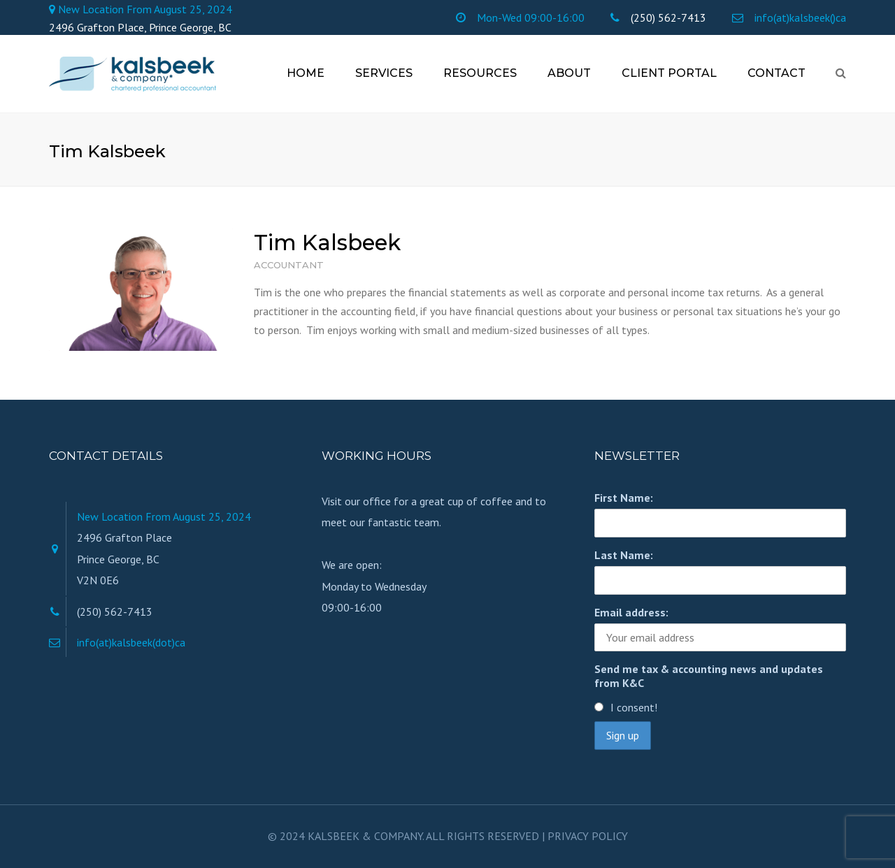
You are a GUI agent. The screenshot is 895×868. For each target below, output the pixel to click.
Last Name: (623, 555)
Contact (776, 73)
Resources (480, 73)
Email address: (631, 612)
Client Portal (669, 73)
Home (305, 73)
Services (384, 73)
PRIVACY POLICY (587, 836)
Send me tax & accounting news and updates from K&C (708, 676)
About (569, 73)
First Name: (623, 498)
